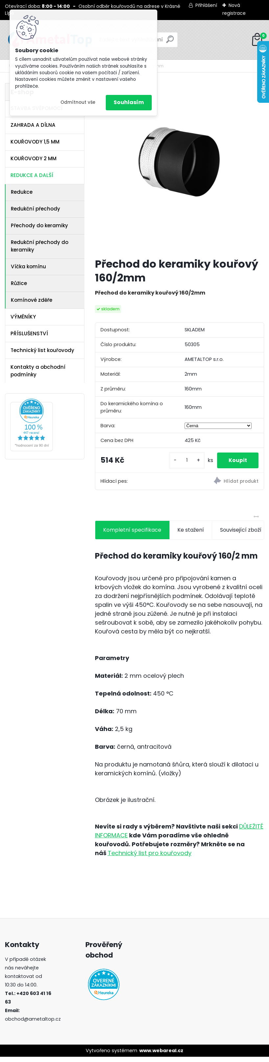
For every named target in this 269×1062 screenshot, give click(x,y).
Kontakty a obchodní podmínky (38, 371)
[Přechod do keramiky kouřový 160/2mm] (179, 167)
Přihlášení (206, 5)
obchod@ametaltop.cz (33, 1024)
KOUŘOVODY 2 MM (33, 158)
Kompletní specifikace (132, 535)
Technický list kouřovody (42, 350)
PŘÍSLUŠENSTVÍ (29, 333)
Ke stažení (190, 535)
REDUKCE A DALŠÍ (32, 175)
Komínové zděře (31, 300)
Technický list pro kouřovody (149, 858)
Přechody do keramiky (39, 225)
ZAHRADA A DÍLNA (33, 125)
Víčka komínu (28, 266)
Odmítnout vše (77, 102)
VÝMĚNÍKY (23, 316)
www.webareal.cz (161, 1055)
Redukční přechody (35, 208)
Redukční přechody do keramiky (39, 246)
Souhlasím (129, 102)
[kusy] (186, 463)
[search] (170, 41)
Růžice (19, 283)
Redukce (22, 191)
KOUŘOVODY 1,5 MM (35, 141)
